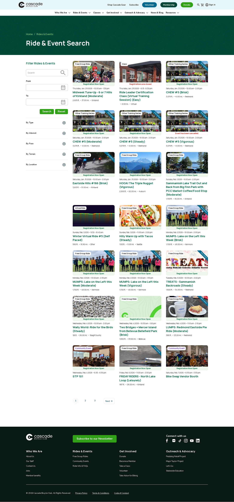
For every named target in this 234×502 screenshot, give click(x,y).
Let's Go (169, 466)
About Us (30, 456)
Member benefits (33, 475)
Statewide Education (175, 471)
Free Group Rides (80, 456)
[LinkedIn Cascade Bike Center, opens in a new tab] (198, 440)
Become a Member (127, 461)
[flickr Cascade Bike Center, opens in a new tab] (174, 441)
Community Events (81, 461)
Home (29, 34)
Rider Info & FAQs (80, 466)
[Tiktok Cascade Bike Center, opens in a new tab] (180, 441)
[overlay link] (94, 81)
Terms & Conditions (100, 493)
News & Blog (157, 12)
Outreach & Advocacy (135, 12)
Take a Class (124, 466)
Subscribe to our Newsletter (95, 438)
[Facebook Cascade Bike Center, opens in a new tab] (168, 441)
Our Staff (30, 461)
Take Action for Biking (128, 475)
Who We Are (61, 12)
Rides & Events (80, 12)
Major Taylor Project (174, 461)
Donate (122, 456)
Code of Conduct (121, 493)
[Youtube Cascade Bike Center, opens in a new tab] (192, 440)
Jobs (28, 471)
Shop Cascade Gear (116, 5)
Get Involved (113, 12)
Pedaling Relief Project (176, 456)
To (27, 95)
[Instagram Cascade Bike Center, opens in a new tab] (186, 441)
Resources (171, 12)
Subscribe (134, 5)
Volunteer (123, 471)
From (28, 81)
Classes (97, 12)
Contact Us (30, 466)
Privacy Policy (81, 493)
